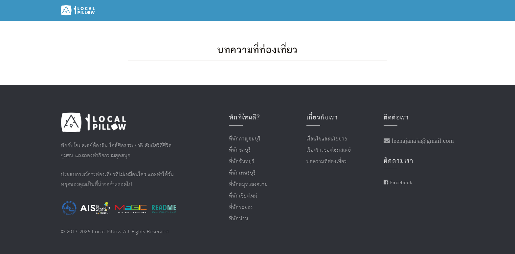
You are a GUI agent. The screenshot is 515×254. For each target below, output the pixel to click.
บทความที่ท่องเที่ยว (326, 162)
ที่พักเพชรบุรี (242, 173)
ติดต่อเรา (396, 117)
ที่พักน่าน (238, 219)
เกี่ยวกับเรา (322, 117)
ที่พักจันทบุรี (241, 162)
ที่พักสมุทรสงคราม (248, 184)
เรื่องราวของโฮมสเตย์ (328, 150)
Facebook (398, 183)
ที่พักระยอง (241, 207)
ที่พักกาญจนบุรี (245, 139)
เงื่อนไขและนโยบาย (327, 139)
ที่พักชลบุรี (240, 150)
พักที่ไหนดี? (244, 117)
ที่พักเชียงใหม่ (243, 196)
